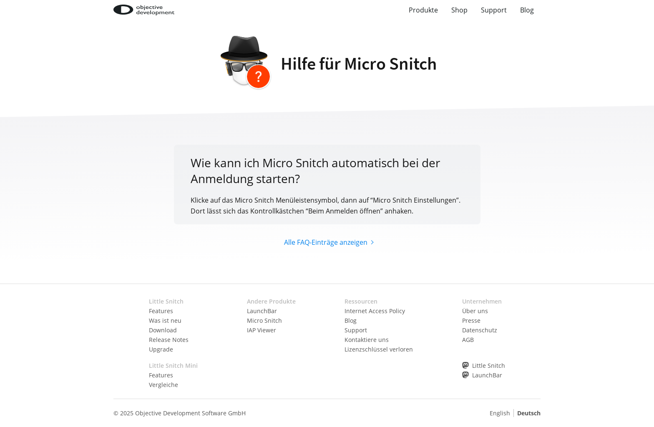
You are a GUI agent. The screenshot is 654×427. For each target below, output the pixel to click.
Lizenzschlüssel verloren (379, 349)
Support (494, 10)
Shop (459, 10)
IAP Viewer (261, 330)
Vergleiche (163, 385)
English (500, 413)
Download (163, 330)
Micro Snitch (264, 320)
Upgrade (161, 349)
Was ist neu (165, 320)
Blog (527, 10)
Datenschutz (479, 330)
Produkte (423, 10)
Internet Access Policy (375, 311)
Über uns (475, 311)
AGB (468, 340)
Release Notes (169, 340)
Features (161, 311)
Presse (471, 320)
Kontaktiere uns (367, 340)
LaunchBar (262, 311)
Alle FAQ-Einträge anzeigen (325, 242)
